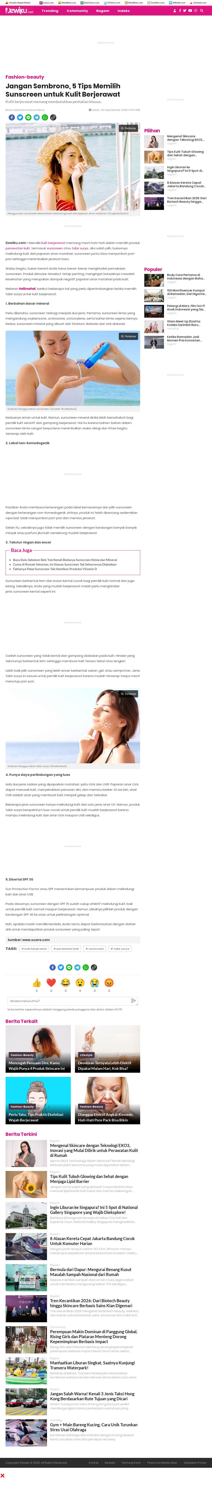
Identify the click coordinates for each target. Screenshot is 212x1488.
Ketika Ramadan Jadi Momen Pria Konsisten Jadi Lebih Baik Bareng (183, 338)
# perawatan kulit (66, 949)
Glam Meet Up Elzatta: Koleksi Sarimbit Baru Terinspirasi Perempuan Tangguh (184, 323)
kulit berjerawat (53, 243)
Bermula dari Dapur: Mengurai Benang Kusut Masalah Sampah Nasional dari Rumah (90, 1272)
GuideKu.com (157, 3)
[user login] (174, 12)
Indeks (124, 10)
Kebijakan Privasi (195, 1463)
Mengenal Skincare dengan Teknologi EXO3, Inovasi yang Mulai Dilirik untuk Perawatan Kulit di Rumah (94, 1150)
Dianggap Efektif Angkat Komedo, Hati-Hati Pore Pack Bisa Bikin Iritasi (105, 1117)
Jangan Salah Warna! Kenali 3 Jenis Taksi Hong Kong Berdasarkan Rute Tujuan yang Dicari (92, 1396)
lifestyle (86, 1055)
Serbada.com (199, 3)
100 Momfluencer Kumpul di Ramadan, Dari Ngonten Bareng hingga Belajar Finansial (186, 292)
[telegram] (37, 117)
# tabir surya (120, 949)
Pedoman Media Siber (162, 1463)
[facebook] (12, 117)
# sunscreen (95, 949)
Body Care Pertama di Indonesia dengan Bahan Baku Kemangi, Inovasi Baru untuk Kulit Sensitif (186, 276)
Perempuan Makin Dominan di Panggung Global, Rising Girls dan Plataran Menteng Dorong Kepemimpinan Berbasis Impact (93, 1336)
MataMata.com (69, 3)
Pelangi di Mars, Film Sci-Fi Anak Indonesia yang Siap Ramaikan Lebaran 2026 (186, 307)
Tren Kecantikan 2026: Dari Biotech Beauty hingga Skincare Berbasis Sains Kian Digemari (91, 1303)
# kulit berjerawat (34, 949)
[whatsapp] (45, 117)
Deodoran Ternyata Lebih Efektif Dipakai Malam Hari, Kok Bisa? (104, 1066)
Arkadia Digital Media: (20, 3)
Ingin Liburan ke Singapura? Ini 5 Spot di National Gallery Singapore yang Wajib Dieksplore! (94, 1210)
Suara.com (48, 3)
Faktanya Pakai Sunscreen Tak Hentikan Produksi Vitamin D (55, 569)
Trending (50, 10)
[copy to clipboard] (53, 117)
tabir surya (80, 248)
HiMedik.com (179, 3)
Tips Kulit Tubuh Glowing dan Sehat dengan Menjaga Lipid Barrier (89, 1179)
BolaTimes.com (91, 3)
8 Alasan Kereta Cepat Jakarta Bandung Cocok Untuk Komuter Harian (185, 184)
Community (77, 10)
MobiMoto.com (135, 3)
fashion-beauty (22, 1055)
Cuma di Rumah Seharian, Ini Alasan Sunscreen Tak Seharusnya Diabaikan (65, 564)
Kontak (93, 1463)
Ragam (102, 10)
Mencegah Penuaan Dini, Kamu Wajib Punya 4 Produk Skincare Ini (37, 1066)
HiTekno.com (113, 3)
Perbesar (128, 128)
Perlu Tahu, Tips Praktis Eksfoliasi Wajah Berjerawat (36, 1117)
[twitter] (20, 117)
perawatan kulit (18, 248)
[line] (28, 117)
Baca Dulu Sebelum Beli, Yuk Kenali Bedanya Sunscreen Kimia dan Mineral (65, 560)
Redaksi (110, 1463)
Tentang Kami (131, 1463)
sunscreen (55, 248)
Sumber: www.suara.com (29, 940)
